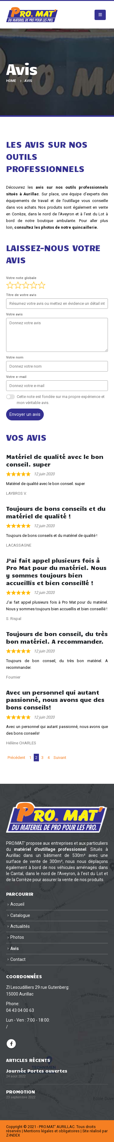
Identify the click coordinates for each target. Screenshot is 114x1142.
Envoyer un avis (24, 414)
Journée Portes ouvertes (36, 1070)
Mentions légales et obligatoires (52, 1131)
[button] (100, 15)
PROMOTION (20, 1091)
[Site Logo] (32, 14)
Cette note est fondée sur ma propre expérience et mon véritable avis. (61, 399)
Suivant (60, 757)
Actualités (20, 926)
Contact (18, 959)
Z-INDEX (13, 1135)
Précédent (16, 757)
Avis (14, 948)
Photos (17, 937)
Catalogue (20, 915)
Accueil (17, 904)
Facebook (11, 1043)
